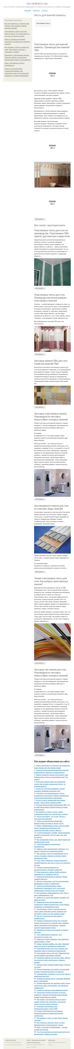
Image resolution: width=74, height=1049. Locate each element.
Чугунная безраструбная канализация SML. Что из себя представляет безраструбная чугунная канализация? (52, 807)
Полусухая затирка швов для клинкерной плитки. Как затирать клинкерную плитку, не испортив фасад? (49, 784)
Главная (27, 10)
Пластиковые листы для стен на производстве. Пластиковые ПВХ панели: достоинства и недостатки (52, 233)
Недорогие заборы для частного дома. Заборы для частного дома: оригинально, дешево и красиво (52, 960)
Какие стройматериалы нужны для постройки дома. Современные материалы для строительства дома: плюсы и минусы (51, 828)
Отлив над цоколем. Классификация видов (52, 990)
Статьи (44, 10)
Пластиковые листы (43, 23)
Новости (36, 10)
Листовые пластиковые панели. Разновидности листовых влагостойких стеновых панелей (51, 416)
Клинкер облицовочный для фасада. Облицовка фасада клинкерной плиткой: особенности (48, 1013)
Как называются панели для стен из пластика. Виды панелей (51, 507)
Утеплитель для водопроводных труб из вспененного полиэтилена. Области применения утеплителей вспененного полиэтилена (51, 796)
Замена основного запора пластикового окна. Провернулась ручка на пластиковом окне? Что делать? (51, 777)
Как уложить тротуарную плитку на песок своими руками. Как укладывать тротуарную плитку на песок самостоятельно (50, 1002)
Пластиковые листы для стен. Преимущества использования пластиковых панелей (50, 297)
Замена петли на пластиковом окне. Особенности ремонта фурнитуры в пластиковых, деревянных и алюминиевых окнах (52, 904)
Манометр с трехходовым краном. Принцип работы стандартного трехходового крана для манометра (17, 57)
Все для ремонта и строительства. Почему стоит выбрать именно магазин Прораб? (17, 26)
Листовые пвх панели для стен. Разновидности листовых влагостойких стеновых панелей (51, 672)
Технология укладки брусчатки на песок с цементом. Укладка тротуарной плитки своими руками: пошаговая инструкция (50, 995)
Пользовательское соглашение (38, 1040)
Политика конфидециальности (33, 1042)
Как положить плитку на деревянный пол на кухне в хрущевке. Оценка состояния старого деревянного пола (51, 856)
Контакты (29, 1040)
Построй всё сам (36, 3)
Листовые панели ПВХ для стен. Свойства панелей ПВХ (51, 362)
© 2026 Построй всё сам (10, 1040)
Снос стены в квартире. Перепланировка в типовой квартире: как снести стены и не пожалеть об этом (52, 863)
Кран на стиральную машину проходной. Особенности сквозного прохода (17, 42)
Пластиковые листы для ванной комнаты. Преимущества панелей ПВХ (51, 47)
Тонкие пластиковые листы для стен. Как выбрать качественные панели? (51, 581)
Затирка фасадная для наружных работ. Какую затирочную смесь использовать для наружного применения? (52, 986)
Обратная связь (51, 1040)
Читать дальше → (40, 219)
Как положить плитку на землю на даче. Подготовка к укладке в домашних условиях (17, 50)
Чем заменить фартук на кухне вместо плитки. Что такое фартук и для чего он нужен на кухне (17, 34)
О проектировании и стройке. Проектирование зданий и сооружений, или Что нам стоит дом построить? (52, 835)
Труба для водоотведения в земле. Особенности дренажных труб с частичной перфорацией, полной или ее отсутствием (49, 888)
